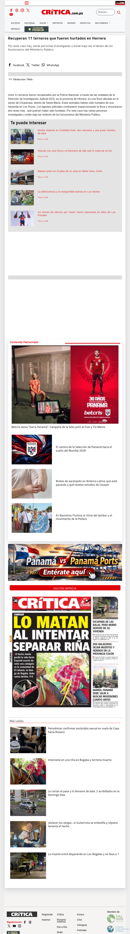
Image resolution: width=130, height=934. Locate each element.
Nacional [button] (29, 23)
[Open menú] (27, 2)
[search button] (118, 12)
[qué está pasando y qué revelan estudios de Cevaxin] (32, 483)
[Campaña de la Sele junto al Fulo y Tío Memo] (65, 384)
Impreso (15, 29)
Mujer (60, 932)
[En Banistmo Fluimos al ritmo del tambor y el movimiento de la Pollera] (32, 517)
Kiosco (80, 914)
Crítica (60, 914)
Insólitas (85, 23)
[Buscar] (105, 12)
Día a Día (62, 927)
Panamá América (61, 920)
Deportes (58, 23)
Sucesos (15, 23)
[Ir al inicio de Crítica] (63, 11)
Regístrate (47, 914)
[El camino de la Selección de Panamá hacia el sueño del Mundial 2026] (32, 449)
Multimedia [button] (101, 23)
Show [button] (43, 23)
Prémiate (82, 930)
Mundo (71, 23)
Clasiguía (82, 925)
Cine (79, 919)
